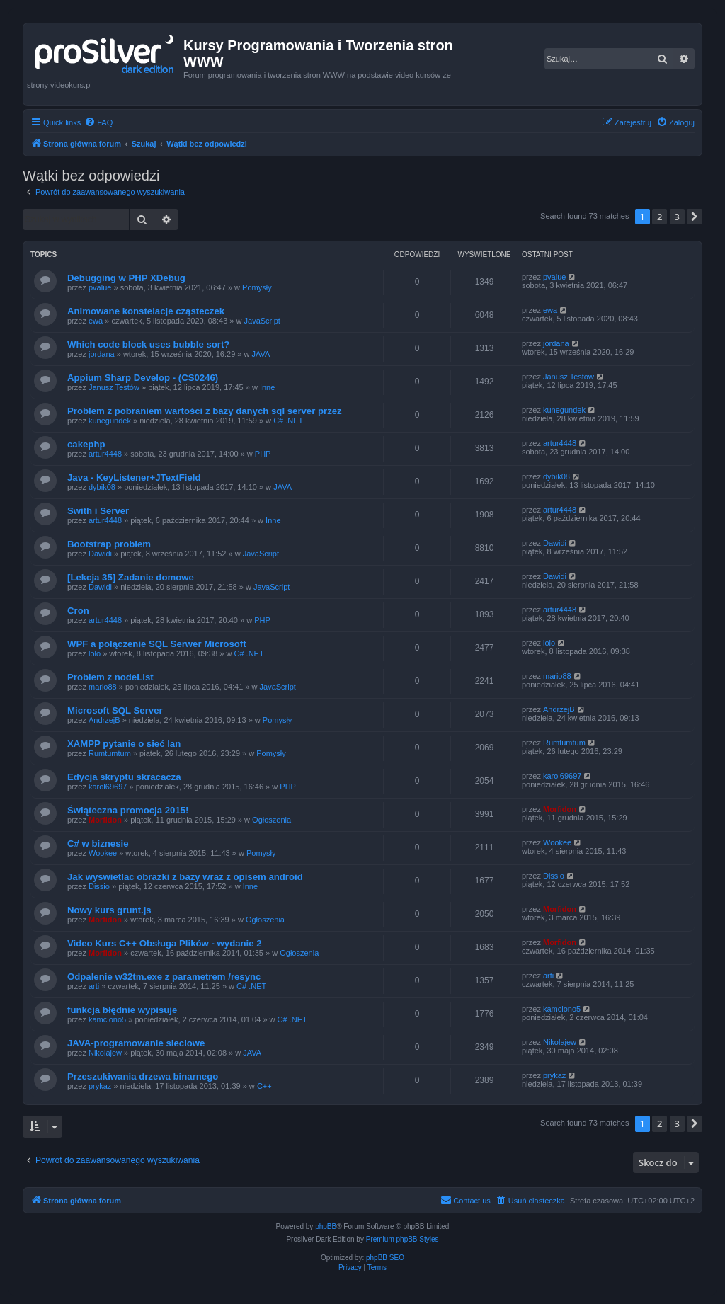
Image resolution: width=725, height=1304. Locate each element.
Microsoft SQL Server (115, 710)
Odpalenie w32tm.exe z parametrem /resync (164, 976)
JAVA (261, 354)
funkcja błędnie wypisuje (122, 1010)
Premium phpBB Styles (402, 1239)
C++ (264, 1086)
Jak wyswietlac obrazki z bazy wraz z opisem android (185, 876)
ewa (96, 320)
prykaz (100, 1086)
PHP (263, 454)
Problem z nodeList (110, 677)
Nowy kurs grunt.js (109, 910)
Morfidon (105, 820)
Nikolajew (105, 1052)
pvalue (100, 287)
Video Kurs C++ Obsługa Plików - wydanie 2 (164, 943)
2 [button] (659, 216)
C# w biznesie (97, 843)
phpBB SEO (385, 1258)
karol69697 (108, 786)
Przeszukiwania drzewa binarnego (142, 1076)
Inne (267, 387)
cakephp (86, 444)
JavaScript (262, 320)
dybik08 (102, 487)
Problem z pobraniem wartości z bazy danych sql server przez (204, 411)
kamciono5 (107, 1019)
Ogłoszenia (271, 820)
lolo (95, 653)
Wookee (103, 853)
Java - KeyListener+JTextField (134, 477)
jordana (102, 354)
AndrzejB (104, 720)
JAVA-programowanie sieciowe (136, 1043)
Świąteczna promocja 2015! (128, 810)
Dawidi (100, 553)
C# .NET (288, 420)
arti (94, 986)
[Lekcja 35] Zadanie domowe (130, 577)
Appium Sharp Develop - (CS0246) (142, 377)
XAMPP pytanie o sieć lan (124, 743)
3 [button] (677, 216)
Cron (78, 610)
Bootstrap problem (109, 544)
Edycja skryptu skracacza (124, 777)
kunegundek (110, 420)
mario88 (103, 686)
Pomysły (257, 287)
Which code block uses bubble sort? (148, 344)
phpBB (325, 1226)
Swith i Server (98, 510)
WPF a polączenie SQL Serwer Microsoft (156, 644)
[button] (694, 216)
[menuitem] (98, 122)
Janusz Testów (114, 387)
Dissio (99, 886)
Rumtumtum (110, 753)
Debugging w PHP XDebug (126, 278)
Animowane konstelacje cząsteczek (145, 311)
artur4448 (105, 454)
